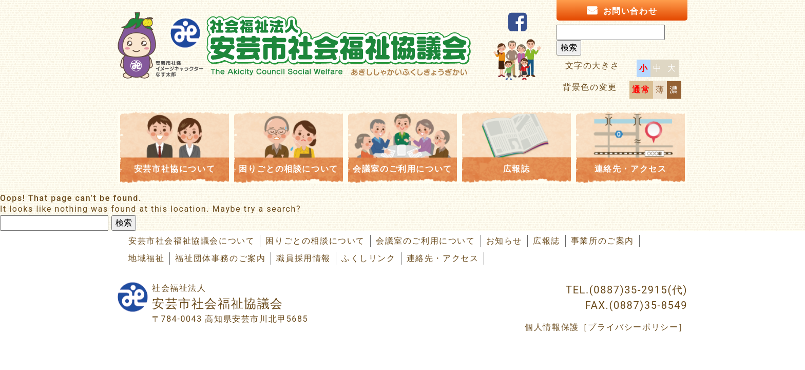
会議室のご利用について (402, 169)
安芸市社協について (174, 169)
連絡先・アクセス (631, 169)
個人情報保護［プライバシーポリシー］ (606, 327)
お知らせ (504, 241)
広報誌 (516, 169)
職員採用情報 (303, 258)
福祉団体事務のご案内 (220, 258)
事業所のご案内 (602, 241)
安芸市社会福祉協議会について (191, 241)
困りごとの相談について (288, 169)
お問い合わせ (630, 11)
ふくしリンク (368, 258)
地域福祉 (146, 258)
